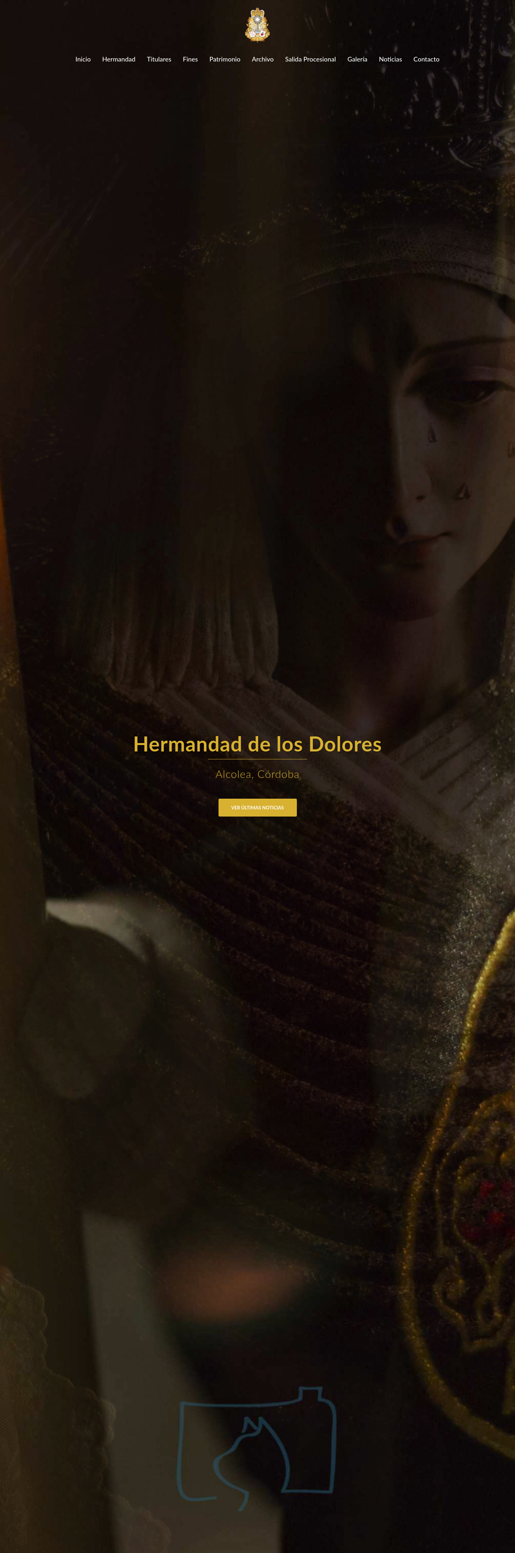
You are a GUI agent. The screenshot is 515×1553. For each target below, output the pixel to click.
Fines (190, 59)
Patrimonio (224, 59)
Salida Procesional (310, 59)
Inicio (83, 59)
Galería (357, 59)
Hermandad (119, 59)
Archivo (263, 59)
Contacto (426, 59)
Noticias (390, 59)
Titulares (159, 59)
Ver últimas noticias (257, 807)
